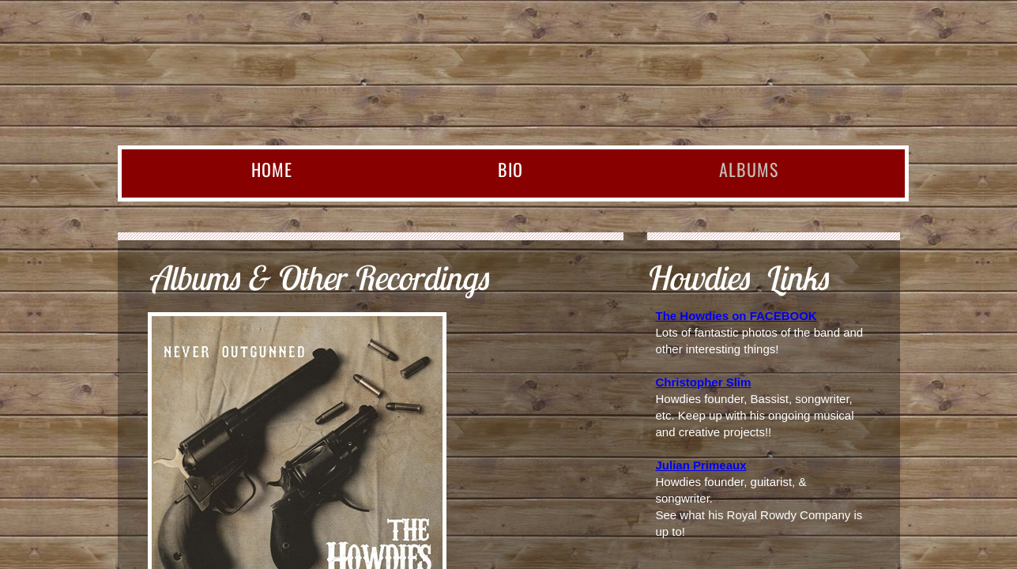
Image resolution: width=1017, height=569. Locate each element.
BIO (510, 169)
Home (271, 169)
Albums (748, 169)
